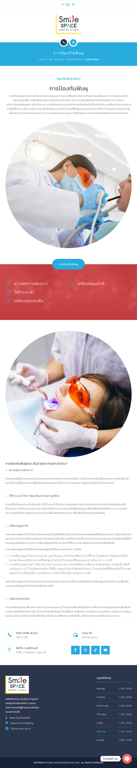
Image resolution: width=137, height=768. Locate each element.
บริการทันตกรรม (56, 59)
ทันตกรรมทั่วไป (74, 59)
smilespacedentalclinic (67, 762)
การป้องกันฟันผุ (68, 264)
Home (42, 59)
